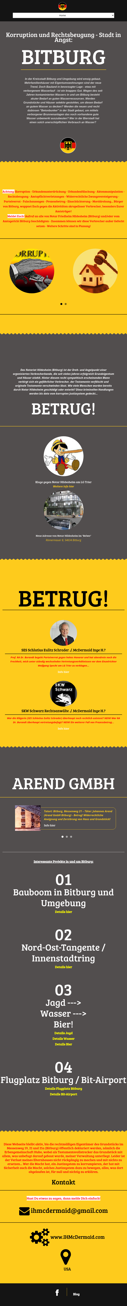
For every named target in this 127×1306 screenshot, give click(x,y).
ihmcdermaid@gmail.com (63, 1210)
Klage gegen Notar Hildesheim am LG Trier (63, 482)
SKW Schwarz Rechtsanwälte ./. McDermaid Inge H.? (63, 710)
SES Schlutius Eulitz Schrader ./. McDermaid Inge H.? (63, 649)
